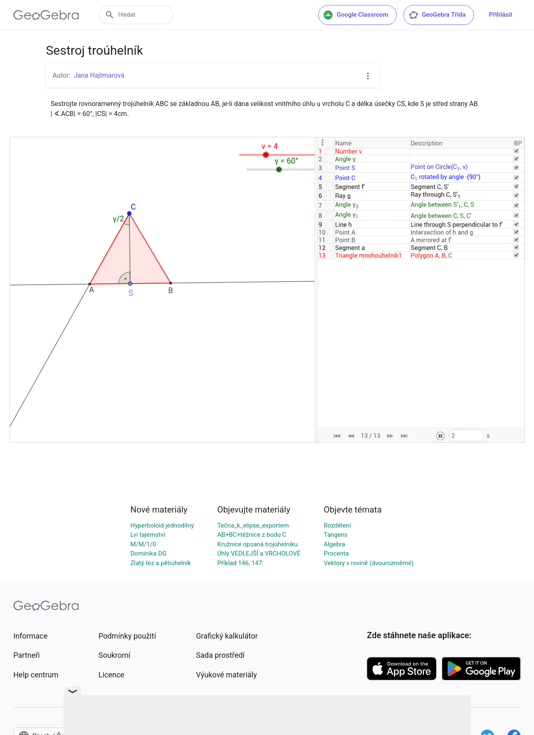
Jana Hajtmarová (99, 75)
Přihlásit (500, 14)
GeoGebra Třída (437, 15)
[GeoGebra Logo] (46, 15)
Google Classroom (355, 15)
